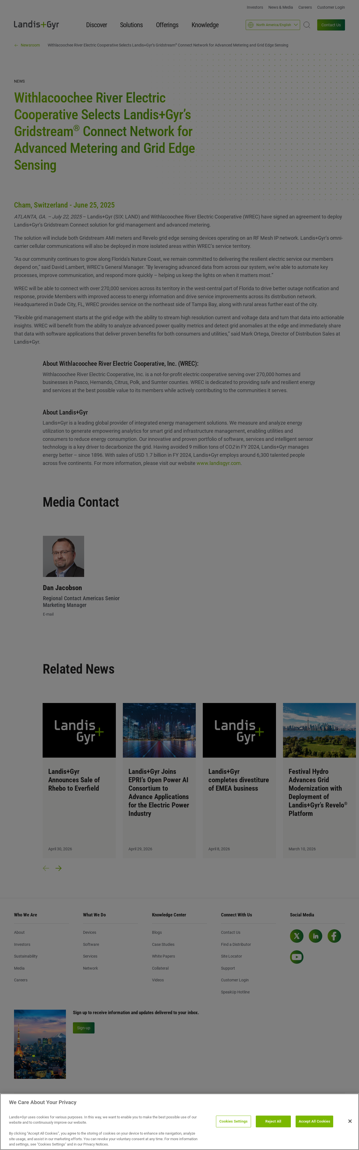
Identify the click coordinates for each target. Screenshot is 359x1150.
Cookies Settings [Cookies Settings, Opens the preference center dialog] (233, 1121)
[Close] (350, 1121)
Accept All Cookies (314, 1121)
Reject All (273, 1121)
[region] (179, 1121)
